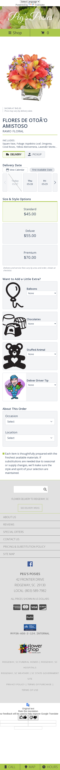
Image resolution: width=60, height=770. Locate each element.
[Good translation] (23, 717)
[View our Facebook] (30, 565)
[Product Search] (30, 489)
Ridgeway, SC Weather (15, 673)
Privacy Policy (15, 684)
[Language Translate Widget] (30, 1)
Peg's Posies (30, 17)
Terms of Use (30, 690)
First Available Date (42, 169)
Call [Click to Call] (10, 767)
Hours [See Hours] (50, 767)
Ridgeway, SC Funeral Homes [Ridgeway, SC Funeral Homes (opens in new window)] (20, 661)
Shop (15, 32)
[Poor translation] (33, 717)
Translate (36, 4)
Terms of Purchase (40, 684)
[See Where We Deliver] (30, 507)
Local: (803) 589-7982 (30, 590)
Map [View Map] (30, 767)
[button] (30, 627)
